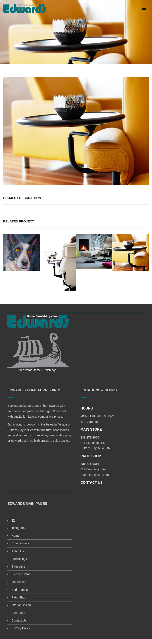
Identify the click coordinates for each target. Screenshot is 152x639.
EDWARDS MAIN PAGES (27, 503)
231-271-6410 (90, 464)
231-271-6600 (90, 437)
